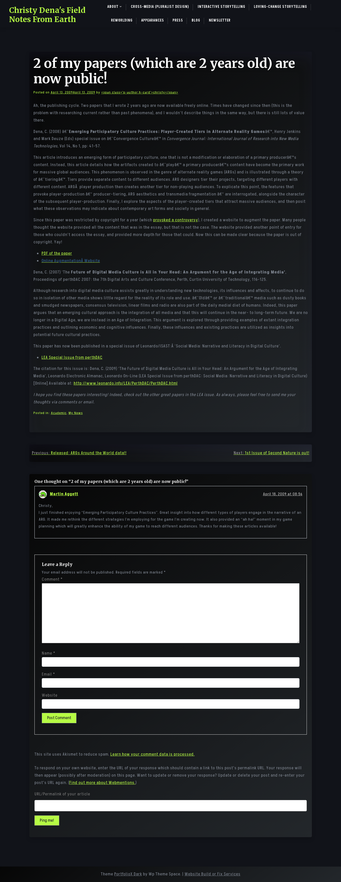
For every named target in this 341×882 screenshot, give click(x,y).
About (112, 6)
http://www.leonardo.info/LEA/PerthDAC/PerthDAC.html (126, 383)
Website (49, 695)
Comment (52, 579)
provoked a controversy (175, 220)
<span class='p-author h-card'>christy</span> (139, 92)
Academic (59, 412)
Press (178, 20)
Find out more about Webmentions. (102, 783)
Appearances (152, 20)
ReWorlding (122, 20)
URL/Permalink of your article (62, 794)
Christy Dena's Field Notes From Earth (47, 15)
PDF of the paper (57, 253)
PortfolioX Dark (128, 874)
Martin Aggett (64, 494)
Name (48, 653)
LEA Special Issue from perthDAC (72, 358)
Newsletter (220, 20)
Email (48, 674)
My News (76, 412)
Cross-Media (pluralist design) (160, 6)
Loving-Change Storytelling (280, 6)
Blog (196, 20)
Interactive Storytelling (221, 6)
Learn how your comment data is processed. (152, 754)
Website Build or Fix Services (212, 874)
